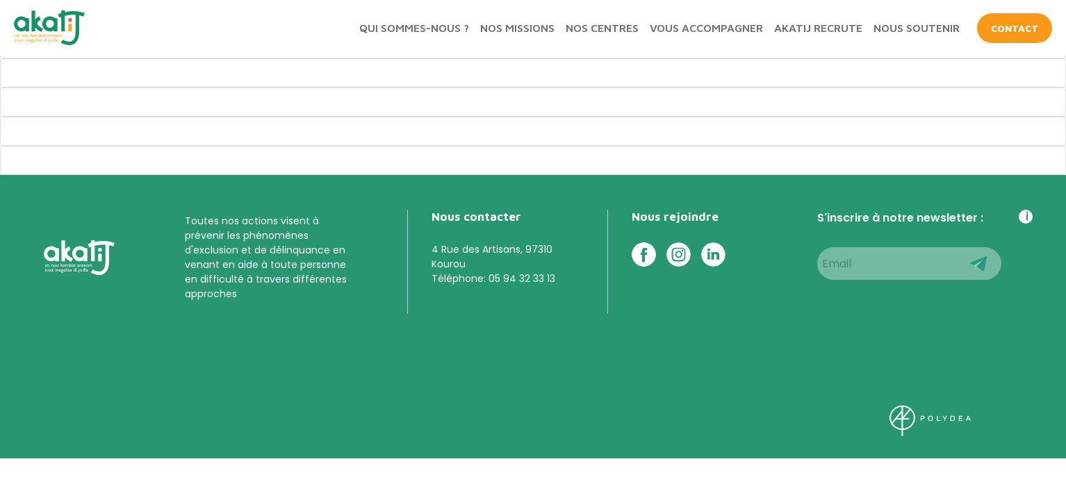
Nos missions (517, 28)
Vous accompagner (706, 28)
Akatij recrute (818, 28)
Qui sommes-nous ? (414, 28)
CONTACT (1014, 28)
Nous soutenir (917, 28)
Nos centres (602, 28)
